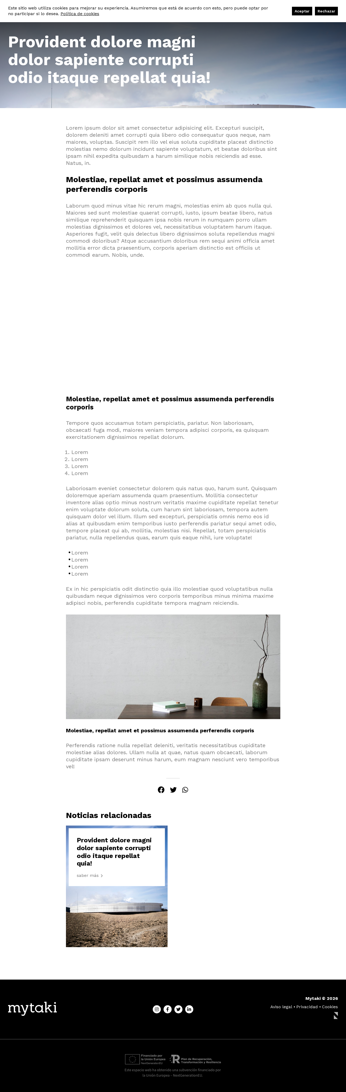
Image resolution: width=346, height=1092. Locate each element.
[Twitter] (178, 1009)
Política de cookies (80, 13)
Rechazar (326, 11)
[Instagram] (157, 1009)
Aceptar (302, 11)
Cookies (330, 1006)
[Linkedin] (189, 1009)
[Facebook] (168, 1009)
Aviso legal (281, 1006)
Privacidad (307, 1006)
